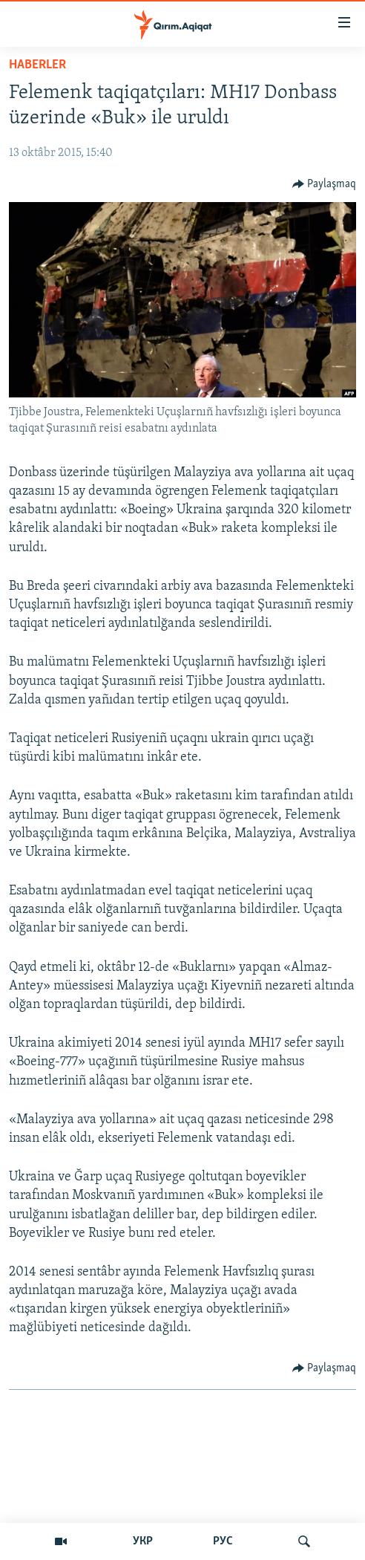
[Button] (324, 184)
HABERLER (37, 65)
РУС (223, 1541)
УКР (143, 1541)
